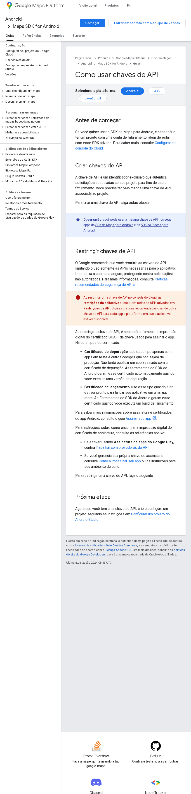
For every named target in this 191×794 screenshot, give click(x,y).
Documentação (161, 58)
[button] (29, 91)
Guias (137, 63)
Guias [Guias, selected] (9, 36)
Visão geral (88, 5)
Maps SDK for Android (36, 26)
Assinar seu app (138, 418)
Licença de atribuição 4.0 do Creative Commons (106, 545)
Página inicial (83, 58)
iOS (157, 91)
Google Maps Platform (131, 58)
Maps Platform (39, 5)
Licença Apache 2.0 (117, 550)
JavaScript (93, 98)
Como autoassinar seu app (120, 461)
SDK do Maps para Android (114, 225)
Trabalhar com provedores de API (122, 447)
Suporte (79, 36)
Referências (32, 36)
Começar (92, 23)
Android (13, 19)
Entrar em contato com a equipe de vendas (147, 23)
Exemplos (57, 36)
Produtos (112, 5)
